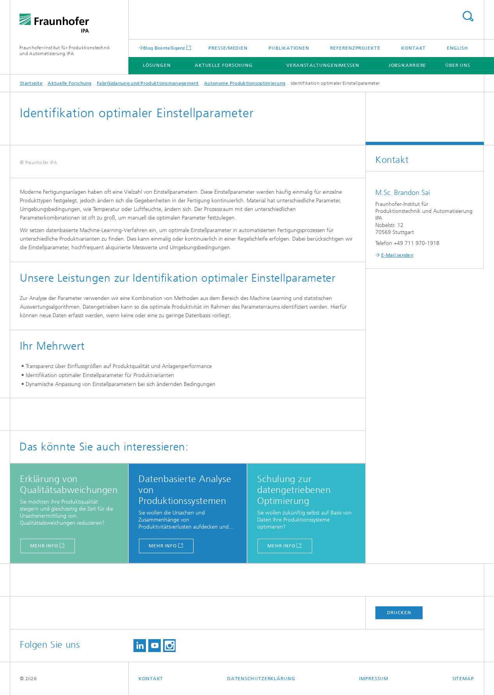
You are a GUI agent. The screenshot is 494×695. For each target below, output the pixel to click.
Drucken (399, 612)
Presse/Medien (228, 48)
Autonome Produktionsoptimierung (244, 83)
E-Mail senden (397, 255)
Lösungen (157, 65)
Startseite (31, 83)
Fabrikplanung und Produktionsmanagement (148, 83)
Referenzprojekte (355, 48)
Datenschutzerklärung (261, 678)
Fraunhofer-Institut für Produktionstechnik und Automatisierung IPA (65, 50)
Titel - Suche (468, 16)
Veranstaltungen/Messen (322, 65)
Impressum (373, 678)
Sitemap (463, 678)
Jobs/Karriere (407, 65)
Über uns (457, 65)
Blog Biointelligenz (164, 47)
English (457, 48)
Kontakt (413, 48)
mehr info (44, 545)
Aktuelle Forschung (224, 65)
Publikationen (288, 48)
